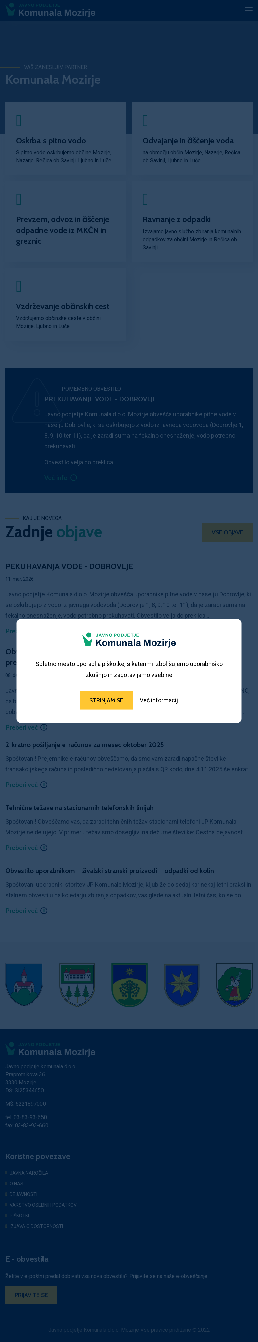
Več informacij (159, 700)
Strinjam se (106, 700)
